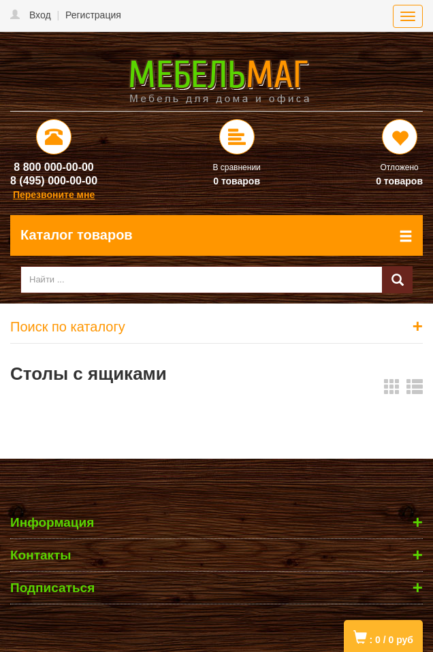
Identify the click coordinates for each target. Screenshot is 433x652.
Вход (40, 15)
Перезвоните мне (54, 194)
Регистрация (93, 15)
